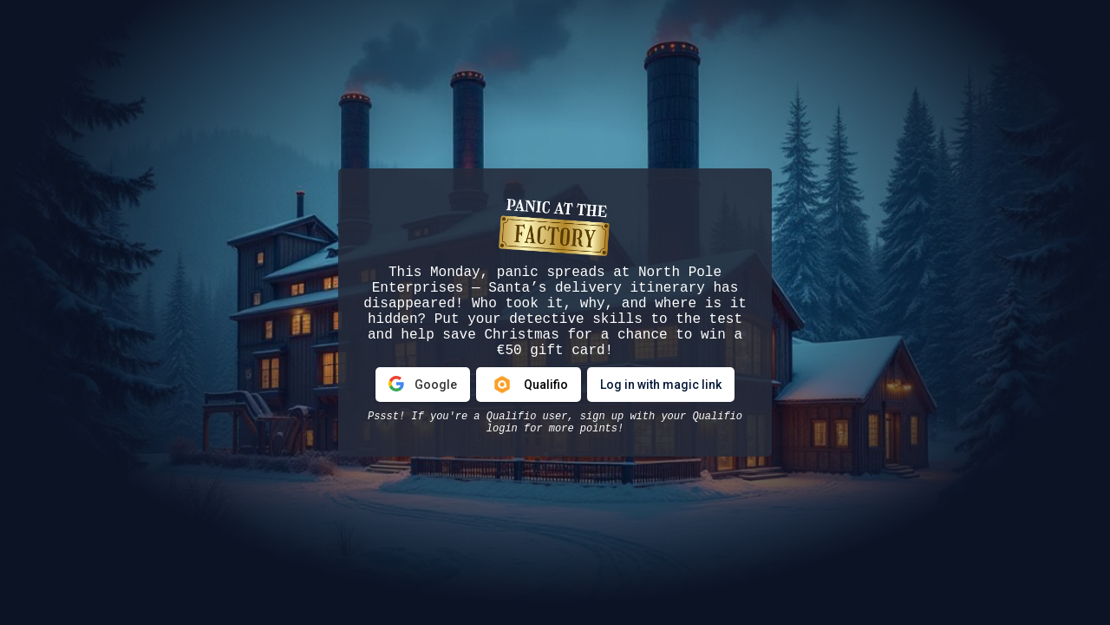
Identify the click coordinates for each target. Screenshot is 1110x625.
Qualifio (528, 385)
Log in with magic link (661, 384)
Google (422, 384)
